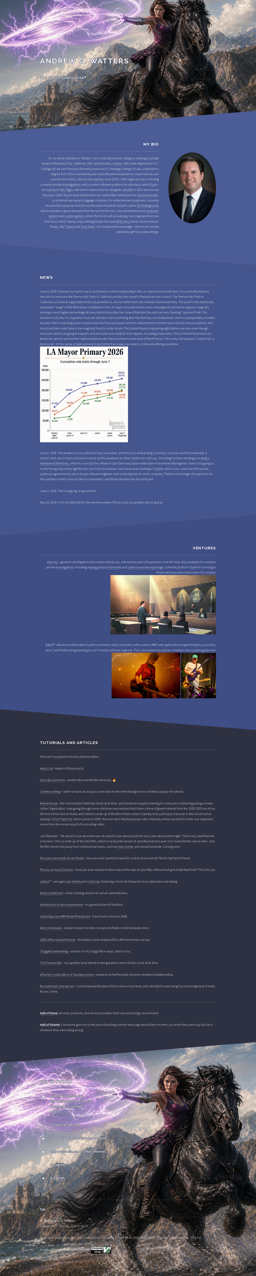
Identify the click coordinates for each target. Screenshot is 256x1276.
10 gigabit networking (54, 951)
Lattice (44, 881)
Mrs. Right (67, 190)
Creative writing (50, 791)
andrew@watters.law (65, 1138)
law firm (99, 179)
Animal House (49, 803)
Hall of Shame (50, 1025)
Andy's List (46, 768)
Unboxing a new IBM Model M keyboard (65, 916)
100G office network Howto (57, 940)
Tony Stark (87, 227)
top (42, 1209)
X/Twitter (57, 1178)
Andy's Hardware (51, 928)
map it (55, 1111)
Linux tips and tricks (52, 780)
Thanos (69, 227)
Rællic (49, 645)
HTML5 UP (56, 1250)
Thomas (47, 195)
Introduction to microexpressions (61, 905)
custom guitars (74, 216)
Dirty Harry (123, 221)
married (51, 190)
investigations (71, 184)
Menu (242, 5)
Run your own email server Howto (62, 858)
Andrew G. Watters (84, 61)
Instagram (57, 1165)
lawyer (117, 163)
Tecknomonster (147, 195)
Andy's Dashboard (51, 893)
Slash (153, 184)
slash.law (94, 881)
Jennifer (128, 190)
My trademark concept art (57, 986)
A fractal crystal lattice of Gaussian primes (67, 974)
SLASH (158, 469)
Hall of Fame (48, 1013)
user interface (75, 881)
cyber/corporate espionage (145, 567)
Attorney (52, 562)
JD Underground (147, 205)
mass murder (125, 846)
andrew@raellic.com (65, 1151)
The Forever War (51, 963)
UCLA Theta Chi (62, 819)
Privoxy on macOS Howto (56, 870)
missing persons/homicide (104, 567)
